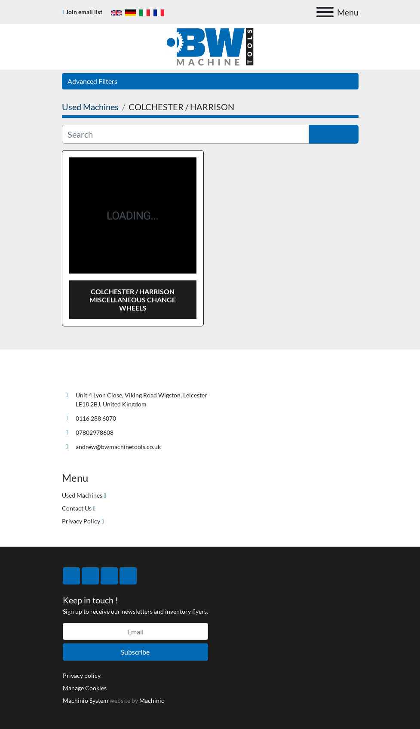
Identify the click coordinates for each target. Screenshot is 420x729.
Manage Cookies (85, 688)
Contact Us (77, 508)
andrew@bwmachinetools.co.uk (118, 446)
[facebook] (71, 575)
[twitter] (90, 575)
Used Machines (82, 495)
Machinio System (85, 700)
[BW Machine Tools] (90, 374)
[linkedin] (128, 575)
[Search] (185, 134)
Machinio (152, 700)
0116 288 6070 (96, 418)
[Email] (135, 631)
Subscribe (135, 652)
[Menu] (325, 12)
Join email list (84, 11)
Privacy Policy (81, 521)
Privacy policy (82, 675)
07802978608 (94, 432)
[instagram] (109, 575)
